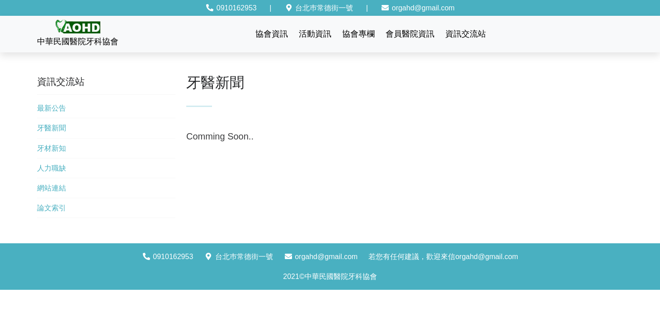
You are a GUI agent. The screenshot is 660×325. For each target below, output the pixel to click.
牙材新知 (51, 148)
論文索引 (51, 208)
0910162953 (230, 8)
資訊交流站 (465, 33)
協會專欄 (358, 33)
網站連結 (51, 188)
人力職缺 (51, 168)
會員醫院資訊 (410, 33)
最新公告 (51, 108)
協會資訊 (271, 33)
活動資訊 (315, 33)
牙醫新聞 (51, 128)
